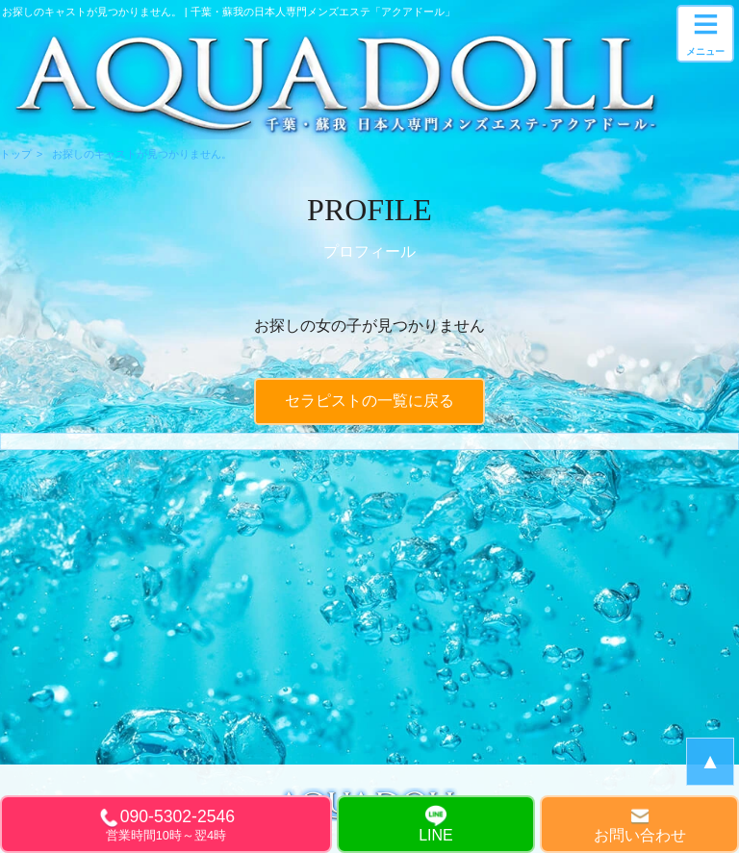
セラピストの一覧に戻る (369, 400)
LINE (436, 835)
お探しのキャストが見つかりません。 (142, 154)
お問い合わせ (640, 835)
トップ (16, 154)
